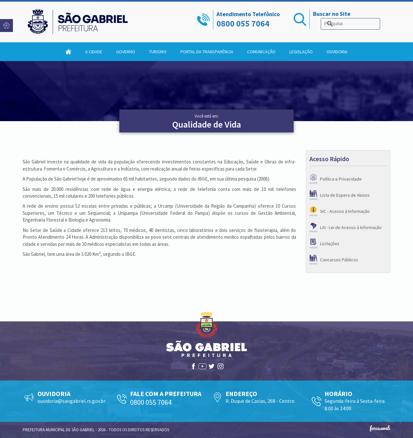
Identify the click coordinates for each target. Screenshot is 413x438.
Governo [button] (125, 52)
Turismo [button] (157, 52)
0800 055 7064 (243, 23)
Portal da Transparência (206, 52)
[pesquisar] (349, 23)
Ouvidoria (337, 52)
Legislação (301, 52)
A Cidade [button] (93, 52)
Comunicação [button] (261, 52)
